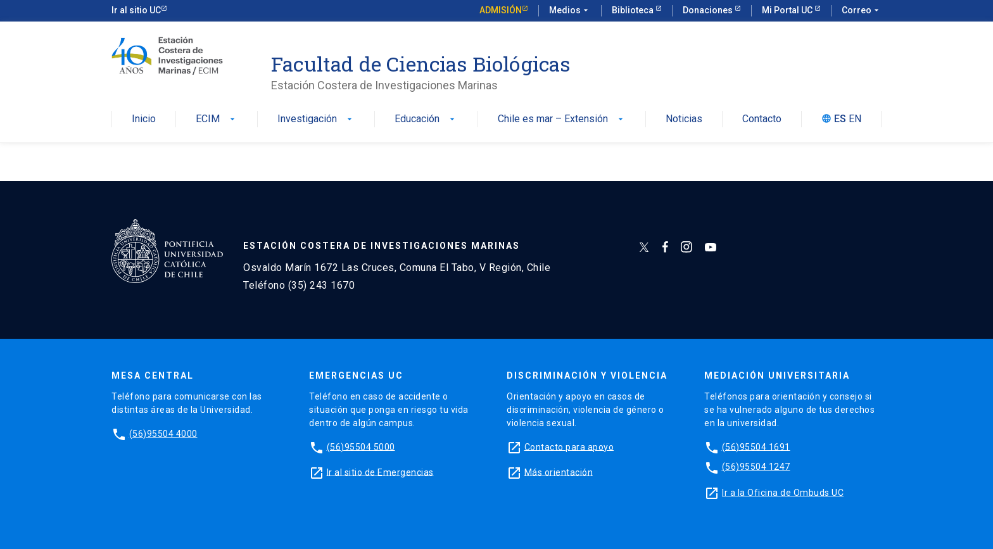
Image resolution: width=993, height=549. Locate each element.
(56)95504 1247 (756, 466)
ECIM (216, 119)
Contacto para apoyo (569, 446)
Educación (426, 119)
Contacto (761, 119)
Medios (570, 10)
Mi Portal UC (788, 10)
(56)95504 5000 (361, 446)
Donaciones (709, 10)
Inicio (144, 119)
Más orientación (558, 472)
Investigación (316, 119)
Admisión (500, 10)
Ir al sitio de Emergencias (380, 472)
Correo (862, 10)
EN (855, 119)
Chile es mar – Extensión (562, 119)
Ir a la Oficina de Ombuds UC (783, 492)
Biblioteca (633, 10)
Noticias (684, 119)
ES (840, 119)
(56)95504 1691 (756, 446)
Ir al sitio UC (136, 10)
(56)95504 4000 (163, 433)
